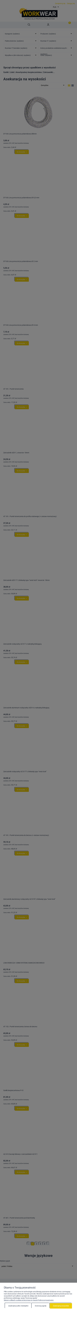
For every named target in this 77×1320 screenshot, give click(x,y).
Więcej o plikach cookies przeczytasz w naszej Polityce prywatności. (29, 1300)
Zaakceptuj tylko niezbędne (18, 1306)
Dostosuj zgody (40, 1306)
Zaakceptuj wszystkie (61, 1306)
